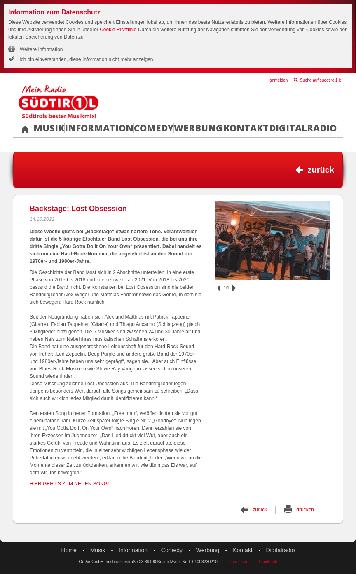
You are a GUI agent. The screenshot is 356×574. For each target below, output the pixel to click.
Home (69, 550)
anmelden (278, 80)
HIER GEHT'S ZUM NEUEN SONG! (69, 484)
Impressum (239, 562)
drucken (305, 510)
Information (99, 128)
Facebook (268, 562)
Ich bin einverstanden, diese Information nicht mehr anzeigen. (86, 59)
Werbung (198, 128)
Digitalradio (303, 128)
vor (234, 288)
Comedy (153, 128)
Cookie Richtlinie (118, 30)
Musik (48, 128)
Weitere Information (41, 49)
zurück (321, 169)
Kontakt (246, 128)
